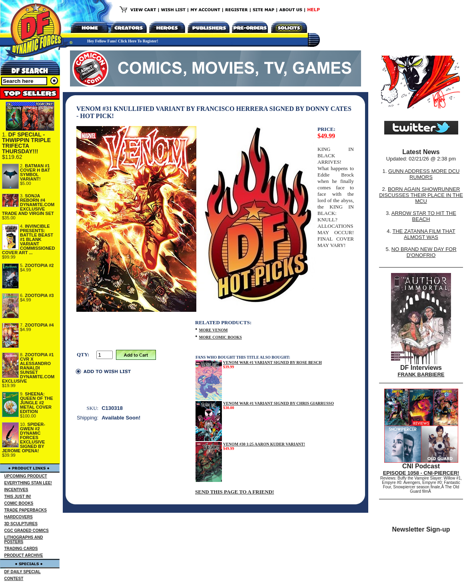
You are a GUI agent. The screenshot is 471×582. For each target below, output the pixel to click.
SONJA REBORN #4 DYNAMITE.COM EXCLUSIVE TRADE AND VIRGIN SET (28, 204)
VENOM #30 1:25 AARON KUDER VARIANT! (264, 444)
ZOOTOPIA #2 (39, 265)
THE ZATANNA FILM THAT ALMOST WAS (424, 234)
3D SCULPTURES (21, 524)
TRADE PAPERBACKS (25, 510)
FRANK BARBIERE (421, 374)
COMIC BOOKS (19, 503)
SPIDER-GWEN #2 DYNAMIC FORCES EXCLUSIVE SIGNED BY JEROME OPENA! (23, 437)
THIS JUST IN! (17, 496)
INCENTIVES (16, 490)
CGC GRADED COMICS (26, 530)
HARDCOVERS (18, 517)
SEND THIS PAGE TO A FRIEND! (234, 492)
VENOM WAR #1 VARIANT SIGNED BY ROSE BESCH (272, 362)
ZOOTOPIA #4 (39, 325)
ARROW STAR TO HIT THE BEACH (423, 216)
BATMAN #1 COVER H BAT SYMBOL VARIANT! (35, 172)
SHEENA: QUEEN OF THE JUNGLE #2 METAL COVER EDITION (36, 402)
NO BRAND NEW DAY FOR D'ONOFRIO (424, 252)
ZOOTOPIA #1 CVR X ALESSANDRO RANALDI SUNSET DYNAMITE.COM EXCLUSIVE (28, 367)
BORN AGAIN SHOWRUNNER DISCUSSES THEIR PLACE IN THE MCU (421, 195)
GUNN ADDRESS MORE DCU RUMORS (423, 174)
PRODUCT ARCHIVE (23, 555)
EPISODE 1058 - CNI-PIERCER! (421, 473)
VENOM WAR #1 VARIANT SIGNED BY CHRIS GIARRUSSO (278, 403)
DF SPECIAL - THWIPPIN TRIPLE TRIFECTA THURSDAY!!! (26, 143)
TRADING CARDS (21, 548)
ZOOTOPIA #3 (39, 295)
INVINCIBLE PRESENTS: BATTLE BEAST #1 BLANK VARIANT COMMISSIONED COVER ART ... (28, 239)
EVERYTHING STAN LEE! (28, 483)
